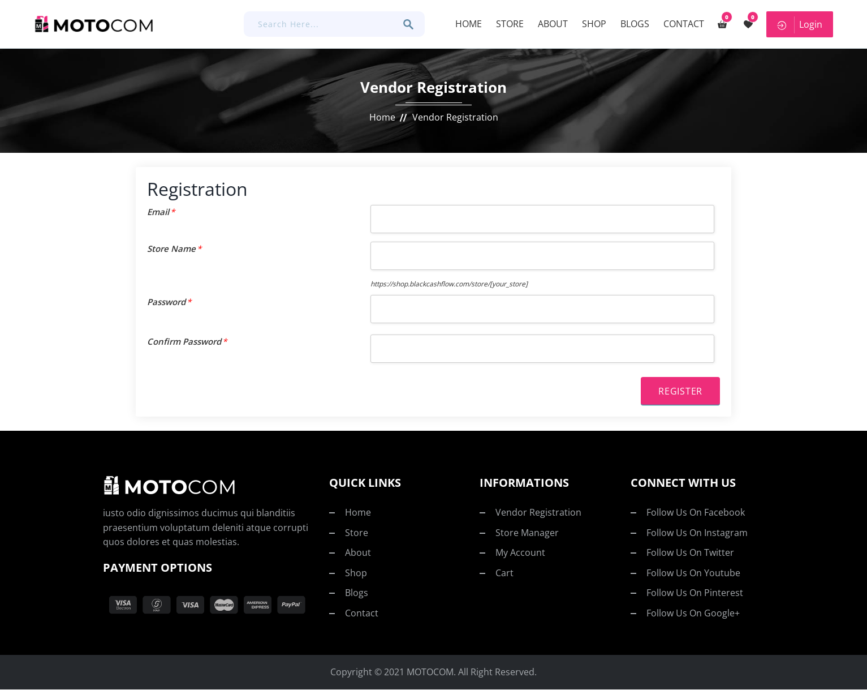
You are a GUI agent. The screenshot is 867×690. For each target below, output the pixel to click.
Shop (592, 24)
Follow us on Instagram (697, 532)
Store (508, 24)
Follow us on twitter (690, 553)
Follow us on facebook (695, 513)
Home (467, 24)
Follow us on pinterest (694, 593)
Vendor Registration (538, 513)
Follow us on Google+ (693, 613)
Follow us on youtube (693, 573)
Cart (504, 573)
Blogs (633, 24)
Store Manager (527, 532)
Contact (682, 24)
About (551, 24)
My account (520, 553)
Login (799, 24)
